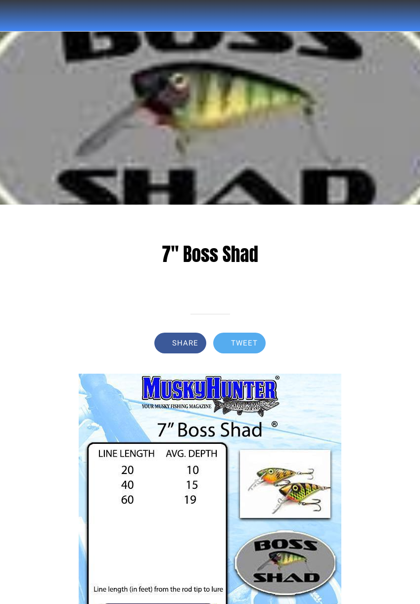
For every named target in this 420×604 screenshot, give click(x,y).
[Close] (16, 16)
